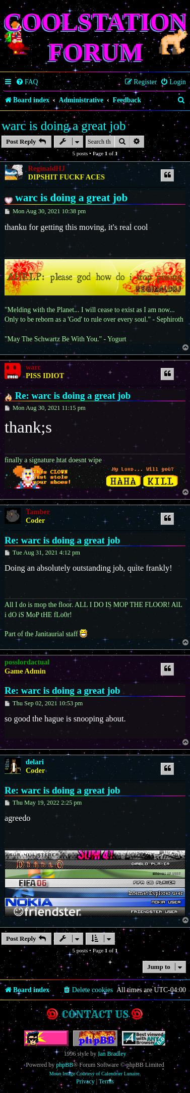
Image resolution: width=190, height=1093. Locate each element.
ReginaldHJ (46, 168)
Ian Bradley (112, 1053)
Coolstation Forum (96, 37)
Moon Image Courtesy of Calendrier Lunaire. (95, 1073)
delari (35, 762)
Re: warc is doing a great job (73, 395)
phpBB (64, 1064)
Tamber (38, 512)
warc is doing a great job (63, 126)
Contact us (95, 1014)
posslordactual (27, 662)
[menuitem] (27, 82)
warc (33, 367)
